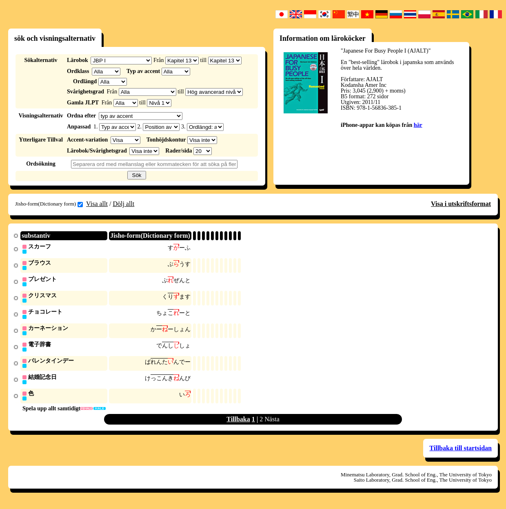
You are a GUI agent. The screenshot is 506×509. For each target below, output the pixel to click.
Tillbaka (238, 423)
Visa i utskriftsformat (461, 203)
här (418, 125)
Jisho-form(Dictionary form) (49, 204)
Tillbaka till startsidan (460, 452)
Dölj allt (123, 203)
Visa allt (97, 203)
